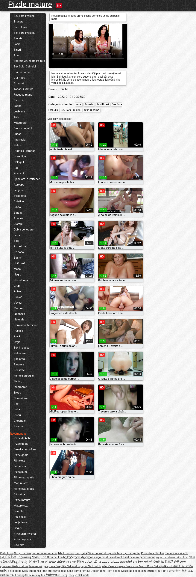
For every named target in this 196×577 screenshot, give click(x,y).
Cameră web (21, 398)
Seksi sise (132, 566)
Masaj (18, 269)
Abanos (18, 218)
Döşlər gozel (99, 571)
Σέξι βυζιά (147, 571)
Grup (17, 285)
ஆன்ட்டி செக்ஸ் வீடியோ (172, 557)
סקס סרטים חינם (164, 571)
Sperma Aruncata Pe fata (29, 61)
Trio (16, 117)
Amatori (19, 83)
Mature (18, 308)
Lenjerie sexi (21, 522)
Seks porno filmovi (78, 571)
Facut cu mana (23, 94)
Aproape (19, 184)
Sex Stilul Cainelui (25, 66)
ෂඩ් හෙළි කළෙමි (67, 575)
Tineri (17, 49)
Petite (17, 145)
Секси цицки (117, 566)
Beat (16, 404)
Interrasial (20, 139)
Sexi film (19, 511)
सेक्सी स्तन (51, 575)
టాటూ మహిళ (57, 561)
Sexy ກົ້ (29, 575)
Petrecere (20, 353)
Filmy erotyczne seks (53, 571)
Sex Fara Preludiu (25, 16)
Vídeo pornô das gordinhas (105, 553)
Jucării (18, 134)
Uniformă (19, 263)
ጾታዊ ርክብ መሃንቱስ (25, 533)
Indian (18, 409)
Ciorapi (18, 224)
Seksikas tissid (131, 571)
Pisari (17, 415)
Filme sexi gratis (24, 477)
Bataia (18, 212)
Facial (17, 44)
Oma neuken (55, 557)
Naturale (19, 319)
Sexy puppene (31, 571)
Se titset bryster (98, 566)
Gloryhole (20, 420)
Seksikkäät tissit (119, 557)
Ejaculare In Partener (27, 179)
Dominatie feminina (26, 325)
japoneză (19, 314)
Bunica (18, 297)
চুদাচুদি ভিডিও (8, 557)
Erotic (17, 392)
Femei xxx (20, 466)
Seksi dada (15, 571)
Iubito (17, 207)
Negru (17, 274)
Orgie (17, 342)
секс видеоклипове (142, 557)
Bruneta (19, 21)
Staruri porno (22, 72)
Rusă (17, 336)
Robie (17, 291)
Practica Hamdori (25, 151)
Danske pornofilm (25, 449)
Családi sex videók (176, 553)
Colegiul (19, 162)
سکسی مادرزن (131, 553)
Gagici (18, 528)
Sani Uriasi (20, 27)
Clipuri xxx (20, 494)
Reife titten (6, 553)
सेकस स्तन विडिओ (75, 561)
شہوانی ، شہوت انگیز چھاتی (102, 561)
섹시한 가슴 (177, 566)
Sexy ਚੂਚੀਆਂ (145, 561)
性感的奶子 (172, 561)
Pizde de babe (22, 438)
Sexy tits (19, 553)
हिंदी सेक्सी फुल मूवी (38, 561)
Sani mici (19, 100)
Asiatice (19, 201)
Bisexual (19, 426)
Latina (18, 106)
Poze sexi (20, 517)
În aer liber (20, 156)
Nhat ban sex (66, 553)
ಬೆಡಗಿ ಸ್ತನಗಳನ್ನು (18, 561)
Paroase (19, 364)
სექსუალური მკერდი (77, 557)
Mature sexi (21, 483)
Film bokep (114, 571)
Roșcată (19, 173)
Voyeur (18, 302)
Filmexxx (19, 460)
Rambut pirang (15, 575)
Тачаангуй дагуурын (42, 566)
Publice (18, 330)
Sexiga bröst (100, 557)
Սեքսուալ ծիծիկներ (31, 557)
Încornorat (20, 387)
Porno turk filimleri (152, 553)
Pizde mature (30, 4)
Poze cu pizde (22, 539)
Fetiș (17, 235)
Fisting (18, 381)
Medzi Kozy (146, 566)
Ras (16, 167)
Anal (16, 55)
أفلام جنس (81, 553)
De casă (19, 252)
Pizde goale (21, 443)
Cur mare (19, 77)
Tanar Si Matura (24, 89)
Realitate (19, 370)
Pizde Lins (20, 246)
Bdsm (17, 257)
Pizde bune (21, 472)
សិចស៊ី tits (159, 561)
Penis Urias (21, 280)
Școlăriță (19, 359)
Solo (16, 240)
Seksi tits (83, 575)
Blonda (18, 38)
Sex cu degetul (23, 128)
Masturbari (21, 122)
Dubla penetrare (24, 229)
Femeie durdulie (24, 375)
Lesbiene (19, 111)
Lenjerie (19, 190)
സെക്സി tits (129, 561)
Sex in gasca (22, 347)
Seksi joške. (161, 566)
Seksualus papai (77, 566)
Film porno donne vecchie (41, 553)
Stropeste (20, 196)
